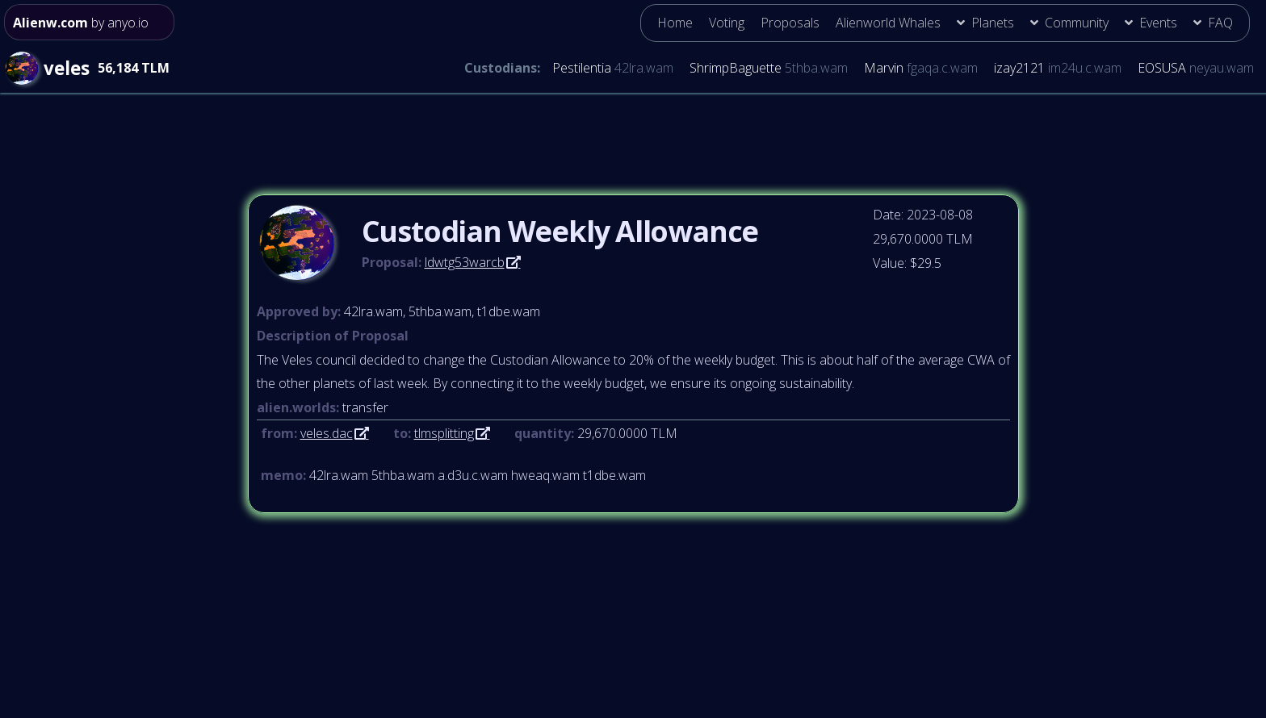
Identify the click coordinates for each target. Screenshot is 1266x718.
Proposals (790, 22)
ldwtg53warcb (465, 262)
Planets (992, 22)
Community (1077, 22)
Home (675, 22)
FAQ (1220, 22)
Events (1158, 22)
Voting (726, 22)
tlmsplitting (444, 433)
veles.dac (326, 433)
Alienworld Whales (888, 22)
